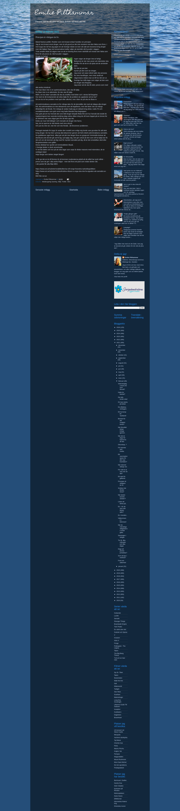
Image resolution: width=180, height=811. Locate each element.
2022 (118, 339)
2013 (118, 591)
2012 (118, 594)
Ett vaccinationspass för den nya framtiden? (123, 458)
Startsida (73, 190)
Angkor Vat (118, 751)
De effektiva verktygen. (122, 408)
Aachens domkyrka (120, 737)
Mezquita (117, 735)
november (121, 350)
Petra (116, 746)
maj (119, 372)
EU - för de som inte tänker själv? (122, 509)
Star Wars (117, 692)
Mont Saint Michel (120, 762)
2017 (118, 579)
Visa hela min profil (120, 276)
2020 (118, 570)
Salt (115, 683)
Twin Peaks (118, 627)
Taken (116, 650)
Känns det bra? (129, 129)
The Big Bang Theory (119, 654)
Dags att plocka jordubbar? (122, 550)
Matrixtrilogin (118, 697)
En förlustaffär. (129, 157)
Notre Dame (118, 796)
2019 (118, 573)
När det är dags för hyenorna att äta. (122, 438)
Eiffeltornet (117, 799)
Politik (64, 182)
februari (121, 381)
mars (120, 378)
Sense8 (116, 618)
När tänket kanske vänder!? (122, 496)
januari (120, 566)
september (122, 358)
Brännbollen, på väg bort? (132, 200)
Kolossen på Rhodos (118, 789)
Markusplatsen (119, 793)
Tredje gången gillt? (130, 214)
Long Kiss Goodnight (117, 701)
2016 (118, 582)
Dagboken (117, 715)
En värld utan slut (120, 629)
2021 (118, 342)
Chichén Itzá (118, 743)
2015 (118, 585)
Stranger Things (119, 621)
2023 (118, 336)
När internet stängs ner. (122, 466)
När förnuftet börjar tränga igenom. (122, 430)
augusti (121, 363)
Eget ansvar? (128, 143)
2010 (118, 600)
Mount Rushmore (120, 759)
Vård (68, 182)
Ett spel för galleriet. (122, 477)
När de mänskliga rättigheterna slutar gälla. (123, 528)
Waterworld (118, 686)
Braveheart (118, 717)
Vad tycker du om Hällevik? (133, 170)
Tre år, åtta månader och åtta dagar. (122, 543)
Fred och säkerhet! (122, 561)
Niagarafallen (118, 757)
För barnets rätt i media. (122, 449)
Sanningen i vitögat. (122, 536)
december (121, 345)
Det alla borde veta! (123, 398)
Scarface (117, 694)
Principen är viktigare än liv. (122, 483)
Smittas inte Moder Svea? (122, 490)
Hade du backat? (121, 393)
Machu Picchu (119, 748)
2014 (118, 588)
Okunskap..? (122, 444)
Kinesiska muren (120, 806)
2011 (118, 597)
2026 (118, 327)
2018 (118, 576)
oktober (121, 355)
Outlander (117, 613)
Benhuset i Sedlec (120, 780)
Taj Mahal (117, 740)
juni (119, 369)
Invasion (117, 638)
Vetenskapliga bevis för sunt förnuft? (122, 386)
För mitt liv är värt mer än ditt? (123, 471)
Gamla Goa (118, 783)
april (120, 375)
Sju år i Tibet (118, 672)
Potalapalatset (119, 768)
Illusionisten (118, 678)
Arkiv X (116, 640)
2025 (118, 330)
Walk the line (118, 681)
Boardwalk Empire (120, 624)
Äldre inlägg (103, 190)
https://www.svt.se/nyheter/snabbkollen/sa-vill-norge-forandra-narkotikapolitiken (65, 169)
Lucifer (116, 616)
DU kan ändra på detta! (123, 403)
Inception (117, 709)
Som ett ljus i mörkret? (122, 556)
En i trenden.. (122, 515)
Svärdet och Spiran (120, 632)
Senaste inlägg (42, 190)
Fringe (116, 643)
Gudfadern (117, 712)
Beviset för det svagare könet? (121, 421)
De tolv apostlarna (120, 765)
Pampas (117, 754)
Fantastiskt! (127, 101)
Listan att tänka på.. (122, 502)
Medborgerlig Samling (49, 182)
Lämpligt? (127, 227)
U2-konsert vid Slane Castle (119, 731)
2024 (118, 333)
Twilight (116, 689)
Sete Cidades (118, 786)
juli (119, 366)
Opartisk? (127, 115)
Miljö (59, 182)
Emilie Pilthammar (64, 13)
